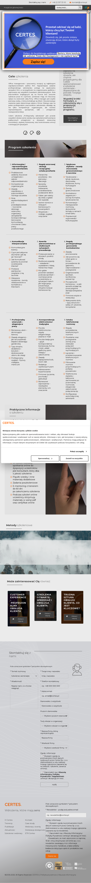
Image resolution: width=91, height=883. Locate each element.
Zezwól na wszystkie (74, 458)
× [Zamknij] (88, 11)
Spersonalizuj (45, 458)
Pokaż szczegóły (77, 451)
